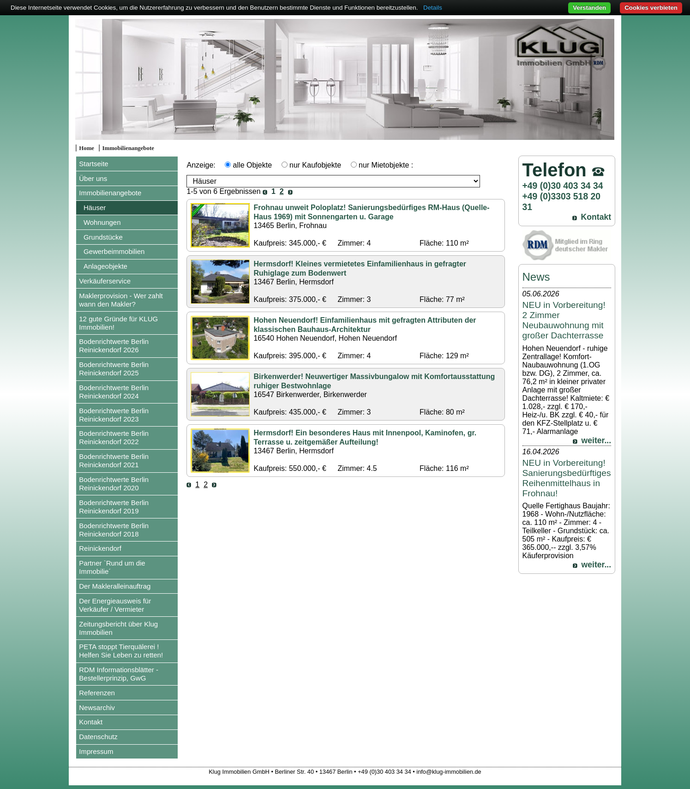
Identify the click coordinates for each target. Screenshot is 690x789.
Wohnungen (102, 222)
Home (86, 148)
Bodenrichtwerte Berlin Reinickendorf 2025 (114, 369)
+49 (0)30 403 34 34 (562, 186)
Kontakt (90, 722)
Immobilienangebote (128, 148)
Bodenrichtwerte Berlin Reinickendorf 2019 (114, 507)
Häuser (95, 207)
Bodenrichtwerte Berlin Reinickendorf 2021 (114, 460)
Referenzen (97, 693)
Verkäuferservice (105, 281)
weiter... (597, 440)
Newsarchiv (97, 707)
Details (432, 7)
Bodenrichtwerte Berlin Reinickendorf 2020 (114, 484)
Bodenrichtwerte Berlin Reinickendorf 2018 (114, 530)
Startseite (93, 164)
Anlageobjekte (105, 266)
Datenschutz (98, 737)
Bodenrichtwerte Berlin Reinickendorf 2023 (114, 415)
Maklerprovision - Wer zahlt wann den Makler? (120, 300)
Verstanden (589, 7)
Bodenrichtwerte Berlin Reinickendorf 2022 (114, 437)
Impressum (96, 751)
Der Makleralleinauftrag (114, 586)
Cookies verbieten (651, 7)
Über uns (93, 178)
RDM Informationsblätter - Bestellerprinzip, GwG (118, 674)
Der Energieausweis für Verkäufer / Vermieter (115, 605)
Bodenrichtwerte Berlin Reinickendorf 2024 (114, 392)
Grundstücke (103, 237)
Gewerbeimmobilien (114, 251)
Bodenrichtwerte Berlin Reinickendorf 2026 (114, 345)
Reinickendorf (100, 548)
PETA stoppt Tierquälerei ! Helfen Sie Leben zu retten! (121, 651)
